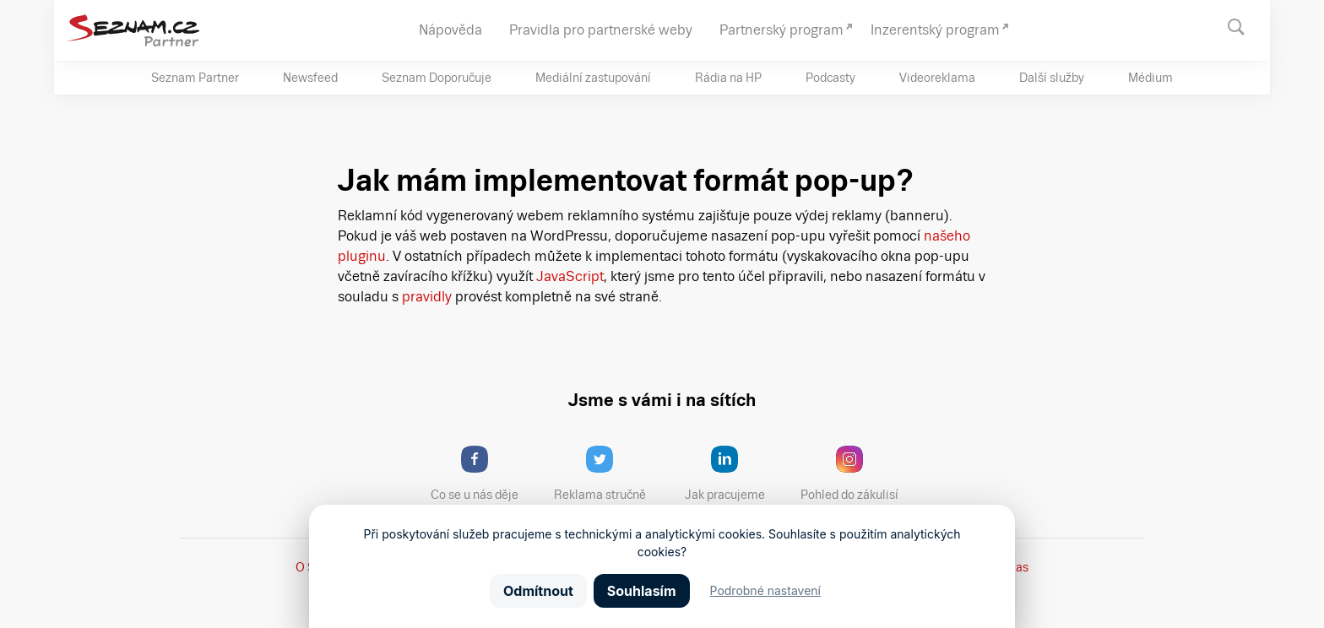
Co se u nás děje (483, 473)
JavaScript (570, 276)
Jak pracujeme (735, 473)
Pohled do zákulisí (855, 473)
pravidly (427, 297)
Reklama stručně (607, 473)
